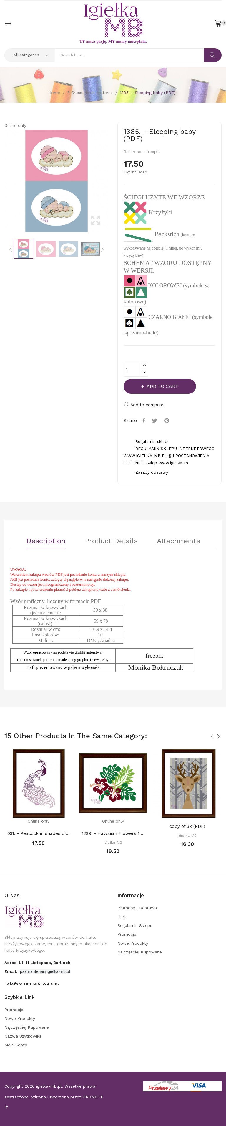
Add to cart (161, 386)
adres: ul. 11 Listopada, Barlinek (37, 962)
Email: (11, 971)
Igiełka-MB (113, 842)
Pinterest (168, 420)
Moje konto (15, 1045)
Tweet (155, 420)
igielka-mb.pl (49, 1086)
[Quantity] (132, 369)
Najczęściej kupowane (139, 952)
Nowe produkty (132, 943)
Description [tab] (46, 541)
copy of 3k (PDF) (187, 826)
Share (144, 420)
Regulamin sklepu (134, 925)
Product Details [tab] (111, 541)
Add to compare (143, 404)
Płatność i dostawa (137, 907)
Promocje (126, 934)
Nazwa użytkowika (22, 1036)
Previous (3, 181)
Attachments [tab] (178, 541)
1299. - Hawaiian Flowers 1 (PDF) (113, 833)
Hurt (121, 916)
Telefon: (31, 983)
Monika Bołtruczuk (155, 667)
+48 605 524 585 (41, 983)
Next (110, 181)
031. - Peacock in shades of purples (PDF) (38, 833)
